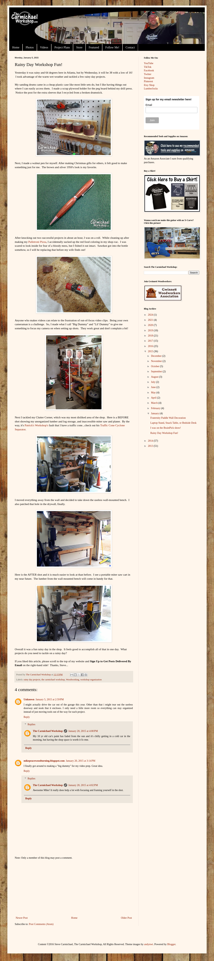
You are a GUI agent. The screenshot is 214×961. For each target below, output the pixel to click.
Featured (94, 47)
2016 (151, 346)
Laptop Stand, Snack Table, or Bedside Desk (173, 422)
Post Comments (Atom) (41, 924)
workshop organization (91, 679)
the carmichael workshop (53, 679)
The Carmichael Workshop (48, 731)
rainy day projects (32, 679)
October (155, 366)
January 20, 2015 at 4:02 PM (83, 785)
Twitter (147, 74)
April (154, 397)
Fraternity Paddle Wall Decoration (168, 417)
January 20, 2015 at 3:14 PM (80, 760)
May (153, 392)
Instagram (149, 77)
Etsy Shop (149, 85)
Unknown (29, 699)
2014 (151, 440)
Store (79, 47)
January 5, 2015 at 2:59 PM (49, 699)
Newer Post (22, 917)
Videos (44, 47)
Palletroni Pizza (37, 241)
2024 (151, 314)
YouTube (148, 63)
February (156, 408)
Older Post (126, 917)
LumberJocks (151, 88)
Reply (27, 717)
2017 (151, 340)
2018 (151, 335)
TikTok (147, 67)
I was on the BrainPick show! (165, 427)
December (156, 356)
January (155, 413)
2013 (151, 446)
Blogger (171, 944)
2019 (151, 330)
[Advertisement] (73, 888)
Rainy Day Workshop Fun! (164, 433)
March (154, 403)
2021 (151, 320)
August (155, 376)
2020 (151, 325)
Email (149, 104)
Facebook (149, 70)
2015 (151, 351)
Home (15, 47)
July (153, 382)
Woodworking (72, 679)
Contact (130, 47)
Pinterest (148, 81)
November (157, 361)
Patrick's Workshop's (36, 425)
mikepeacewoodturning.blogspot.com (44, 760)
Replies (31, 724)
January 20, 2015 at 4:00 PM (83, 731)
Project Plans (62, 47)
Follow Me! (112, 47)
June (153, 387)
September (157, 371)
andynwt (148, 944)
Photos (30, 47)
